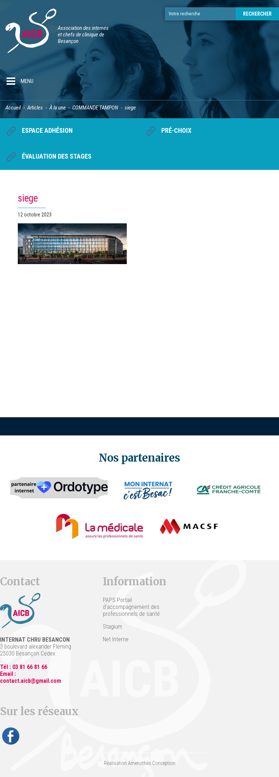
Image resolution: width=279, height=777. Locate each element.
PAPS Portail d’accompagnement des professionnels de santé (131, 607)
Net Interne (116, 639)
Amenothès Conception (151, 763)
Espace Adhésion (47, 130)
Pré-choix (176, 130)
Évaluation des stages (57, 156)
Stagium (112, 626)
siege (28, 198)
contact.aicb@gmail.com (30, 680)
